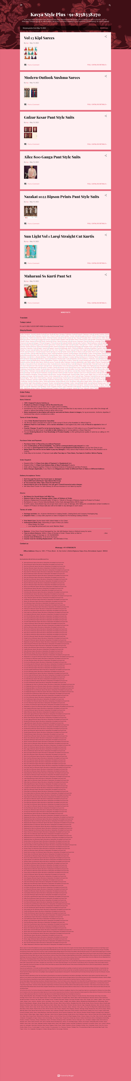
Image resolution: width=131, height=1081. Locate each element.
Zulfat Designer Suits (27, 334)
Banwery (61, 383)
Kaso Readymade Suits (33, 367)
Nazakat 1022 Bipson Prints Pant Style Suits (61, 196)
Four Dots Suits (73, 376)
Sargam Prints (38, 343)
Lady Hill (86, 362)
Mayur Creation (69, 357)
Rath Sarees (54, 346)
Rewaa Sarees (25, 346)
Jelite (42, 371)
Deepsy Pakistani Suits (28, 379)
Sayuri (30, 343)
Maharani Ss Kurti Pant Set (47, 275)
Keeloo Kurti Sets (63, 366)
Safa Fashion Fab (83, 343)
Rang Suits (101, 346)
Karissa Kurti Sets (65, 367)
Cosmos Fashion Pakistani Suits (79, 379)
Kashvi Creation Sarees (50, 367)
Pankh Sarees (67, 352)
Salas (64, 343)
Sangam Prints (49, 343)
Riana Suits (103, 345)
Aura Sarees (34, 385)
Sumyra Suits (49, 339)
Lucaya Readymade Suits (86, 360)
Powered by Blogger (65, 1076)
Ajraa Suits (81, 386)
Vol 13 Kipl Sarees (39, 37)
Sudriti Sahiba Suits (62, 339)
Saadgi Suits (29, 345)
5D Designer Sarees (71, 388)
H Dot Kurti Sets (83, 372)
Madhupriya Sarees (39, 360)
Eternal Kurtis (100, 376)
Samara (58, 343)
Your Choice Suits (52, 336)
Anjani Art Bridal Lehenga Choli (60, 385)
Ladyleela (79, 362)
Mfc (86, 355)
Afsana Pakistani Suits (102, 386)
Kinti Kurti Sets (36, 364)
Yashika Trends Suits (71, 336)
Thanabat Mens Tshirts (88, 338)
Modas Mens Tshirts (60, 355)
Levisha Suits (29, 362)
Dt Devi (71, 378)
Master (27, 359)
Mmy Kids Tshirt (73, 355)
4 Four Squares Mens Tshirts (89, 388)
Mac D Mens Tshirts (70, 360)
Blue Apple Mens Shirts (89, 381)
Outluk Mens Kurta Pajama (96, 352)
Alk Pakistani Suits (34, 386)
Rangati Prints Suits (90, 346)
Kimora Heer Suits (48, 364)
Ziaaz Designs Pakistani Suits (65, 334)
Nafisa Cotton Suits (89, 353)
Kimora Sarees (61, 364)
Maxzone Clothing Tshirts (90, 357)
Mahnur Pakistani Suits (91, 359)
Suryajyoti (40, 339)
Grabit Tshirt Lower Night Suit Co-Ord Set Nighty (91, 374)
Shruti (38, 341)
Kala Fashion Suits (38, 369)
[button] (105, 36)
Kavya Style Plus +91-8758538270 (65, 14)
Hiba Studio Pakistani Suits (86, 371)
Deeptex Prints (100, 378)
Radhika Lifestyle (83, 348)
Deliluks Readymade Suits (85, 378)
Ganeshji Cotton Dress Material (48, 376)
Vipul (21, 338)
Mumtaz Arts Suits (37, 355)
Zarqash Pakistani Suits (85, 334)
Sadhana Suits (96, 343)
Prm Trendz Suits (68, 350)
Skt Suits (88, 339)
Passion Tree (33, 352)
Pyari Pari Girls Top (54, 350)
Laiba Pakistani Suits (67, 362)
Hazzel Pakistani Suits (43, 372)
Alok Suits (23, 386)
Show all (104, 28)
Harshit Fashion (58, 372)
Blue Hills (76, 381)
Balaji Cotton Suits (72, 383)
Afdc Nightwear (25, 388)
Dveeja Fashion (62, 378)
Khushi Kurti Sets (103, 364)
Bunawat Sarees (54, 381)
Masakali (34, 359)
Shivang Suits (66, 341)
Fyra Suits (63, 376)
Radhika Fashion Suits (98, 348)
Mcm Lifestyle (36, 357)
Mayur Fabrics (58, 357)
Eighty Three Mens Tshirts (33, 378)
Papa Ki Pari (56, 352)
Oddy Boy (38, 353)
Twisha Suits (56, 338)
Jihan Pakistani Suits (32, 371)
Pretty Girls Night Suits (83, 350)
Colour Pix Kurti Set (98, 379)
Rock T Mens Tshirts (91, 345)
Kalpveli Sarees (101, 367)
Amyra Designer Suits (79, 385)
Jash (46, 371)
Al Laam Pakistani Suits (68, 386)
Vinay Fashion (29, 338)
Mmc (82, 355)
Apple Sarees (44, 385)
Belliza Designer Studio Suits (47, 383)
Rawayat (46, 346)
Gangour (23, 376)
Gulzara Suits (95, 372)
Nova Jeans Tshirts (49, 353)
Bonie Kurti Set (67, 381)
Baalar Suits (24, 385)
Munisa (27, 355)
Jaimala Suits (54, 371)
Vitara (107, 336)
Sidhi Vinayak (96, 339)
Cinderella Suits (25, 381)
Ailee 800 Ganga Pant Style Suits (52, 156)
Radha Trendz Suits (27, 350)
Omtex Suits (30, 353)
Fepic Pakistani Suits (87, 376)
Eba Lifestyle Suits (50, 378)
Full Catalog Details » (97, 65)
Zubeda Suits (39, 334)
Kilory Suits (71, 364)
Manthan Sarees (43, 359)
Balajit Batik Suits (85, 383)
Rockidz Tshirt (78, 345)
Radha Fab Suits (41, 350)
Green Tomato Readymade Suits (63, 374)
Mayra (78, 357)
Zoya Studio (50, 334)
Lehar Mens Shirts (41, 362)
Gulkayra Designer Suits (33, 374)
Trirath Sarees (67, 338)
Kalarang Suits (25, 369)
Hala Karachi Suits (70, 372)
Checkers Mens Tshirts (40, 381)
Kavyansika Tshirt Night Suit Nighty (82, 366)
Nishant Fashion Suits (64, 353)
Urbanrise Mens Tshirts (43, 338)
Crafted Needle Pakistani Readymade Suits (52, 379)
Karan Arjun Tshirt (79, 367)
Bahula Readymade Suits (101, 383)
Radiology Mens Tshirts (68, 348)
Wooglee (82, 336)
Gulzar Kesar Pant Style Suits (49, 117)
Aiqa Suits (89, 386)
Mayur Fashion (47, 357)
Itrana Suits (64, 371)
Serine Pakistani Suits (79, 341)
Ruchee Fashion (55, 345)
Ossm (22, 353)
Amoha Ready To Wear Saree (98, 385)
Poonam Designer (104, 350)
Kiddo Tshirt (92, 364)
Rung (36, 345)
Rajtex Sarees (42, 348)
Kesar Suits (52, 366)
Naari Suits (101, 353)
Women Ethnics (91, 336)
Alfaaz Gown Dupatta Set (50, 386)
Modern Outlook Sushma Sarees (52, 77)
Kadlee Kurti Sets (75, 369)
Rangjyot (79, 346)
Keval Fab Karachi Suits (39, 366)
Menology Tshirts (94, 355)
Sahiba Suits (71, 343)
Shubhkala (106, 339)
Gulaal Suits (46, 374)
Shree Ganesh (46, 341)
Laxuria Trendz (54, 362)
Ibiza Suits (72, 371)
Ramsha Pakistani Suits (28, 348)
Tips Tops (76, 338)
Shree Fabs (56, 341)
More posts (65, 312)
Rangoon (63, 346)
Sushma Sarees (30, 339)
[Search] (110, 5)
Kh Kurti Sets (24, 366)
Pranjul (94, 350)
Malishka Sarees (76, 359)
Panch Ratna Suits (79, 352)
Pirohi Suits (24, 352)
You (61, 336)
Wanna (100, 336)
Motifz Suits (48, 355)
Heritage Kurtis (30, 372)
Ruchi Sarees (44, 345)
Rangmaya (71, 346)
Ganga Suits (32, 376)
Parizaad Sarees (45, 352)
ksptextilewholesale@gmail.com (93, 533)
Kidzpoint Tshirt (81, 364)
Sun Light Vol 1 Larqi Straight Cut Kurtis (59, 236)
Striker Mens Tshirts (77, 339)
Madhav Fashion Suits (54, 360)
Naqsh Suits (78, 353)
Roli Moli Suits (67, 345)
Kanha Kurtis (90, 367)
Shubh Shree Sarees (27, 341)
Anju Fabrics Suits (38, 388)
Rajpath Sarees (54, 348)
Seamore (23, 343)
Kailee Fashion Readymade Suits (57, 369)
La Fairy (26, 364)
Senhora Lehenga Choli (96, 341)
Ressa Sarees (36, 346)
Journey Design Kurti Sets (91, 369)
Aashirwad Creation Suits (54, 388)
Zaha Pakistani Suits (38, 336)
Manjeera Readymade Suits (60, 359)
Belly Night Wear (30, 383)
